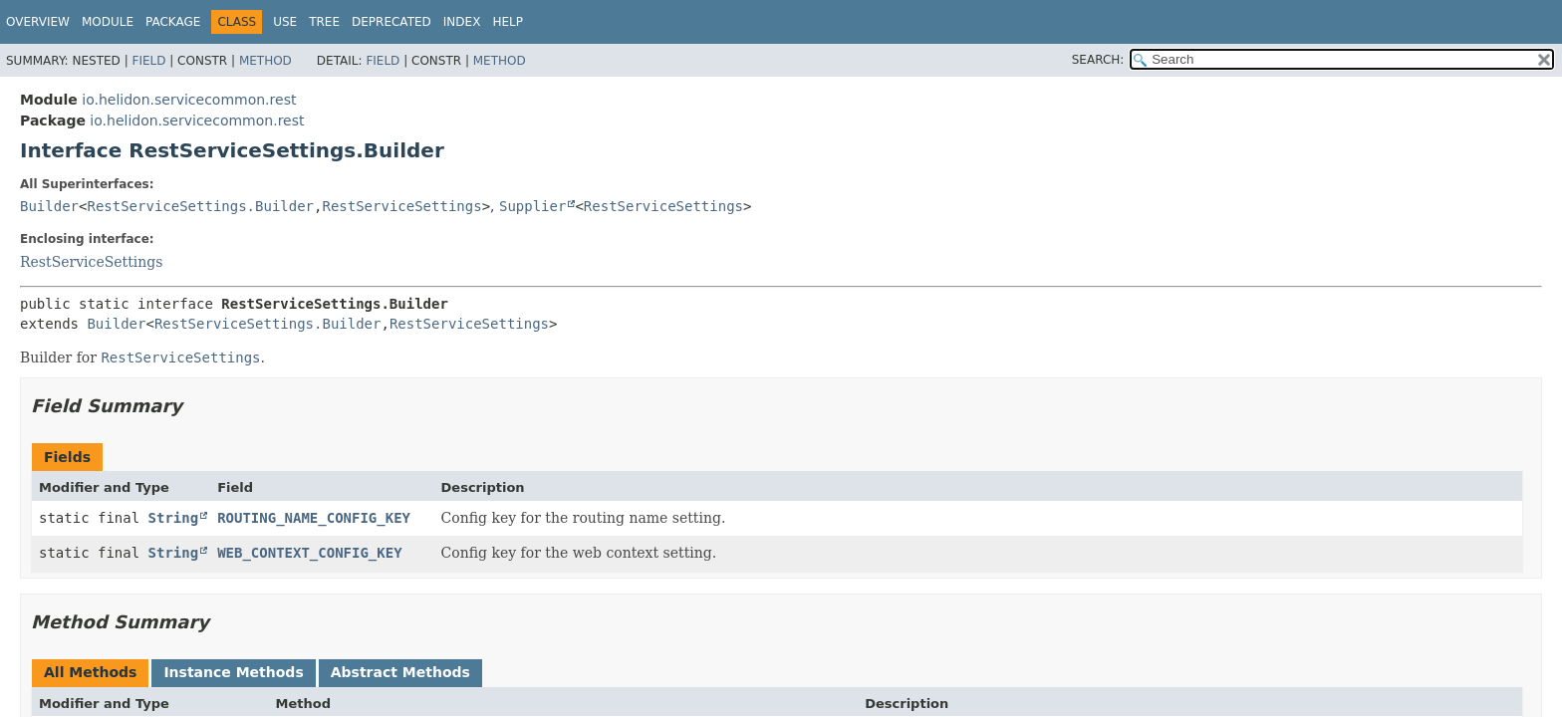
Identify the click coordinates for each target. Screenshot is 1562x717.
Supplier (532, 206)
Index (462, 22)
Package (172, 22)
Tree (324, 22)
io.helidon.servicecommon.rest (189, 100)
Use (285, 22)
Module (107, 22)
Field (148, 61)
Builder (49, 206)
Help (507, 22)
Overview (38, 22)
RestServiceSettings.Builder (200, 206)
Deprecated (391, 22)
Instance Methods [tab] (233, 672)
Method (265, 61)
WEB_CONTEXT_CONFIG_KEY (309, 553)
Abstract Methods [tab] (400, 672)
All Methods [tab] (90, 672)
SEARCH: (1098, 60)
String (173, 518)
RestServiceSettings (401, 206)
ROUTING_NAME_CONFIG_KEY (313, 518)
